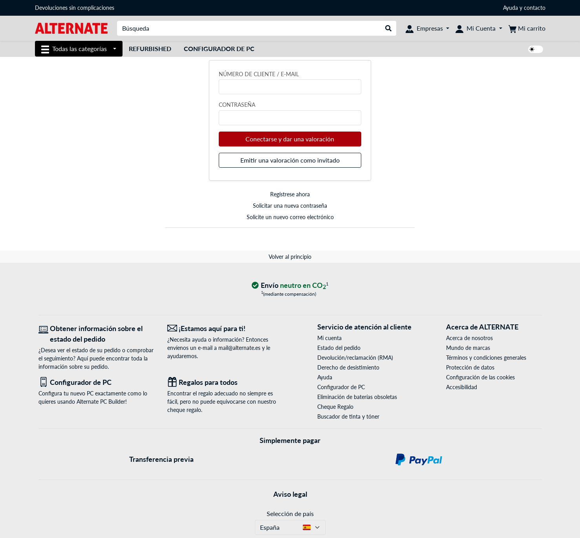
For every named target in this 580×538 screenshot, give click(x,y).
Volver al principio (290, 256)
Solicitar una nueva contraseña (290, 205)
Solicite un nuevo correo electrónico (290, 217)
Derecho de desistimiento (348, 367)
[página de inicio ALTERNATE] (71, 27)
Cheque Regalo (335, 406)
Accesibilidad (461, 387)
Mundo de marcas (468, 347)
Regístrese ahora (290, 194)
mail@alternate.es (239, 347)
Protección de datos (470, 367)
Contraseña (237, 104)
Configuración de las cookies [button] (480, 377)
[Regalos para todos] (225, 382)
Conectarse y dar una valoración (289, 139)
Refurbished (150, 48)
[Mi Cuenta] (479, 28)
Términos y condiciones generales (486, 357)
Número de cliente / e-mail (259, 74)
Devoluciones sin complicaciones (74, 7)
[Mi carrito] (527, 28)
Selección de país (290, 513)
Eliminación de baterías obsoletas (357, 396)
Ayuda (510, 7)
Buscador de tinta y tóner (348, 416)
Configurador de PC (219, 48)
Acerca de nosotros (469, 338)
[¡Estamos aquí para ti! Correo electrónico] (225, 328)
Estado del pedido (338, 347)
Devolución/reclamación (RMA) (355, 357)
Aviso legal (290, 494)
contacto (534, 7)
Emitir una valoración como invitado (290, 160)
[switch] (535, 49)
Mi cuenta (329, 338)
